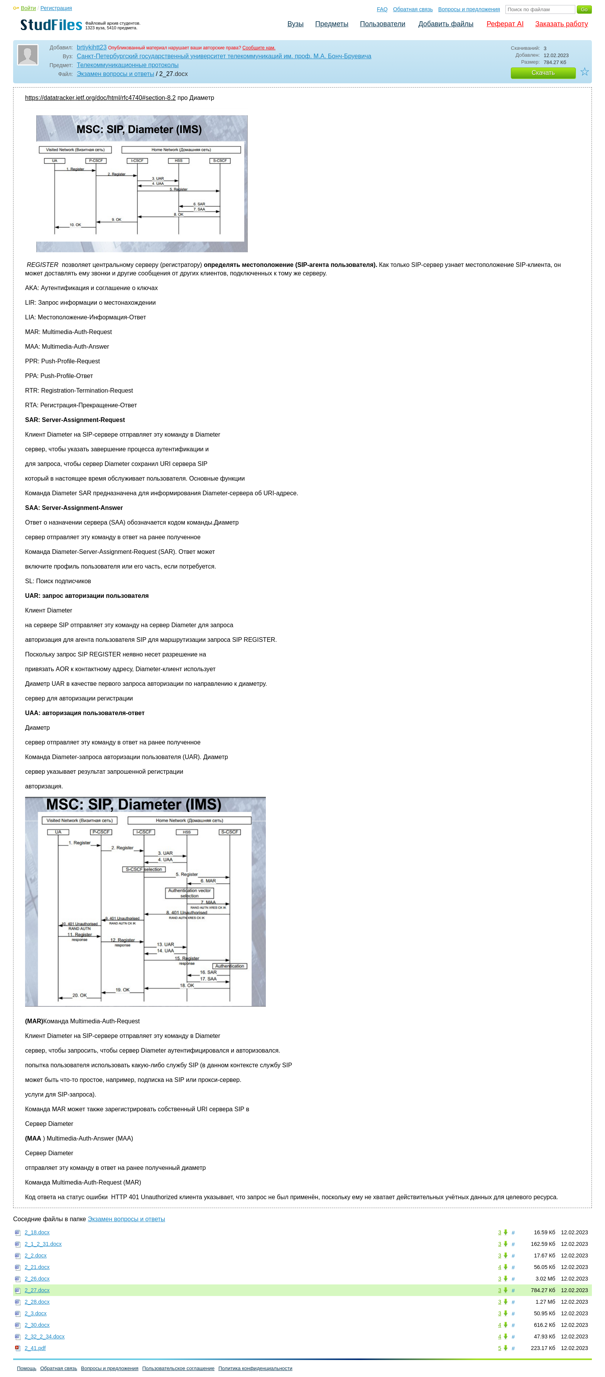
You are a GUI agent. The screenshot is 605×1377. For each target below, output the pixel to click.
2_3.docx (36, 1313)
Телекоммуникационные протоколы (128, 65)
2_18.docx (37, 1232)
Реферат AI (505, 24)
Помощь (26, 1368)
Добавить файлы (445, 24)
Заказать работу (561, 24)
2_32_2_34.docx (45, 1336)
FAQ (382, 9)
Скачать (543, 72)
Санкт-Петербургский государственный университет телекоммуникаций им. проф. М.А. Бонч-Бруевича (224, 56)
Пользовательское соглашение (178, 1368)
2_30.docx (37, 1325)
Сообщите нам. (258, 48)
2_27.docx (37, 1290)
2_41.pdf (35, 1348)
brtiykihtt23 (91, 47)
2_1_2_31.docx (43, 1244)
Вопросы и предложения (469, 9)
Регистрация (56, 8)
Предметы (331, 24)
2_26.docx (37, 1279)
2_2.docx (36, 1255)
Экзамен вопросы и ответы (115, 74)
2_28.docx (37, 1302)
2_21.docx (37, 1267)
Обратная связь (413, 9)
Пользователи (382, 24)
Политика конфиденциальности (255, 1368)
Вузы (295, 24)
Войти (28, 8)
